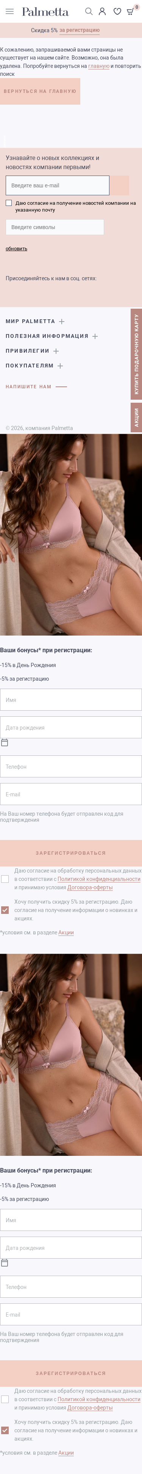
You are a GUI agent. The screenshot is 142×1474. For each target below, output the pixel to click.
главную (98, 66)
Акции (66, 932)
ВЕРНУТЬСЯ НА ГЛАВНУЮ (40, 91)
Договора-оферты (90, 887)
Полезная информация (47, 336)
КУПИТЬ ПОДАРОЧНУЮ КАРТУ (136, 354)
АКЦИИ (136, 417)
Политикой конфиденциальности (99, 879)
